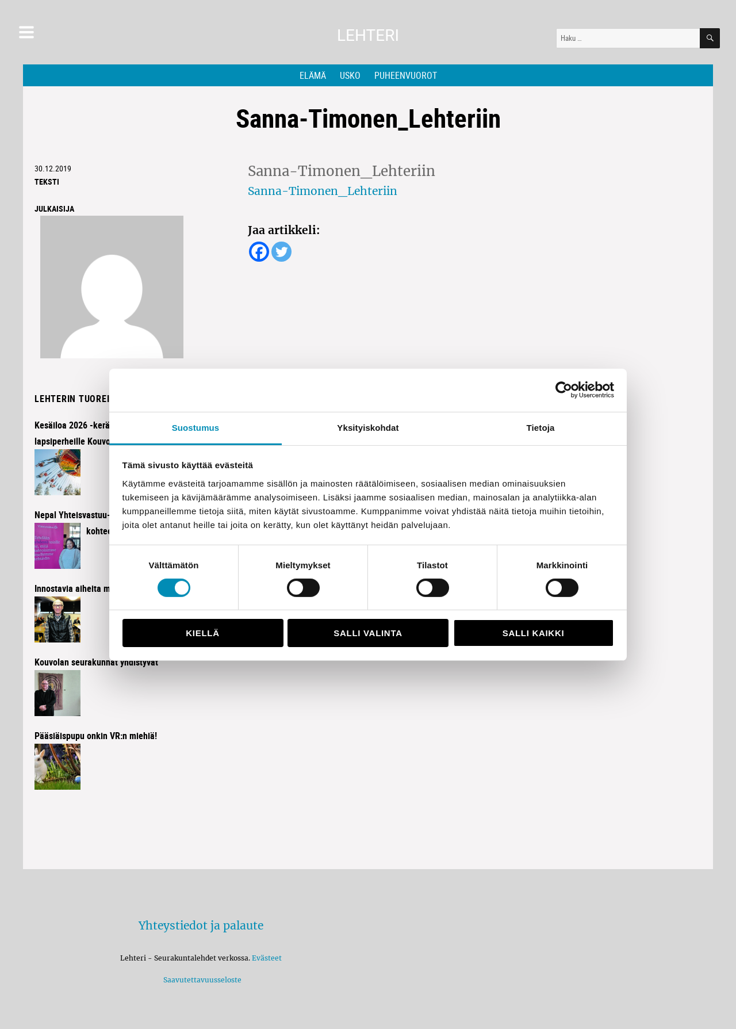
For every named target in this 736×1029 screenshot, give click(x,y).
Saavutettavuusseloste (200, 980)
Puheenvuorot (405, 75)
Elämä (313, 75)
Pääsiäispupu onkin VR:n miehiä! (95, 735)
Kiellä (202, 633)
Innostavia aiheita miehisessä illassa (103, 588)
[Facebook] (259, 252)
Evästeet (267, 958)
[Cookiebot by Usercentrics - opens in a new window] (563, 390)
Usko (350, 75)
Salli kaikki (534, 633)
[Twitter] (281, 252)
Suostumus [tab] (196, 427)
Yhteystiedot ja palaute (201, 925)
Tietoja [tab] (541, 427)
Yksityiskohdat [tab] (367, 427)
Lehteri (368, 35)
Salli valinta (368, 633)
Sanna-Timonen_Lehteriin (322, 191)
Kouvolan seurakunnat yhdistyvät (96, 662)
